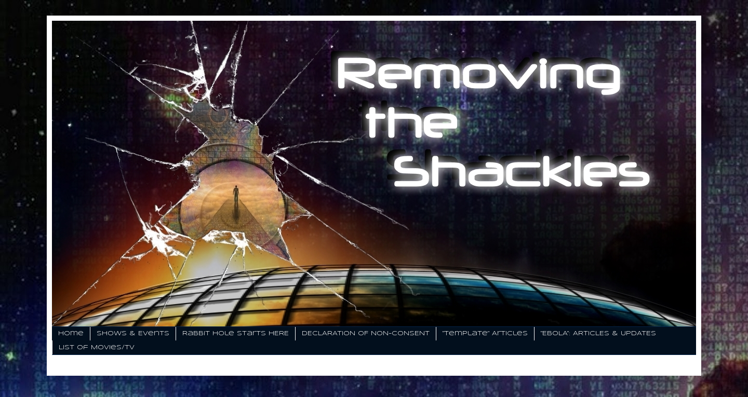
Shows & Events (133, 333)
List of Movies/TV (97, 347)
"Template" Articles (485, 333)
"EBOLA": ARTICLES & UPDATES (598, 333)
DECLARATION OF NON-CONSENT (366, 333)
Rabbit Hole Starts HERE (235, 333)
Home (71, 333)
